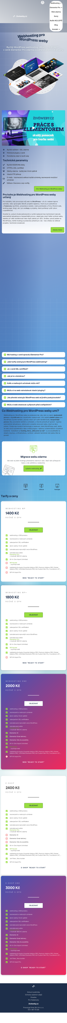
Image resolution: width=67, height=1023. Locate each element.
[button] (56, 3)
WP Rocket (13, 563)
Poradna (33, 997)
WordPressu (36, 201)
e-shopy (27, 208)
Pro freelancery (33, 1000)
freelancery (8, 206)
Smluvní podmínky (33, 992)
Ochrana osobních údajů (33, 995)
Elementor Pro (14, 554)
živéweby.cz (33, 1004)
